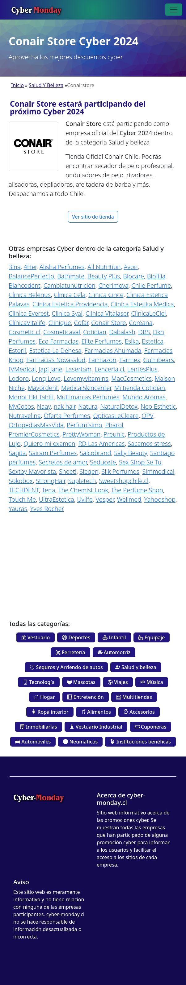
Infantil (114, 637)
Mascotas (81, 682)
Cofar (81, 322)
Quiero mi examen (49, 443)
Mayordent (42, 388)
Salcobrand (95, 453)
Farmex (129, 360)
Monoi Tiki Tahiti (31, 397)
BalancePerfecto (31, 276)
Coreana (140, 322)
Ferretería (70, 652)
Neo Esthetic (158, 406)
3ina (15, 267)
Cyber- (38, 797)
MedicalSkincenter (86, 388)
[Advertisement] (93, 561)
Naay (44, 406)
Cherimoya (113, 285)
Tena (48, 490)
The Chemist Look (83, 490)
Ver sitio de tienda (93, 216)
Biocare (133, 276)
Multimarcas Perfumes (88, 397)
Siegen (89, 471)
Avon (130, 267)
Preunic (114, 434)
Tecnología (38, 682)
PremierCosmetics (34, 434)
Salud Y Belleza (46, 85)
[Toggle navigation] (173, 9)
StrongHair (50, 481)
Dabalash (122, 332)
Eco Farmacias (58, 341)
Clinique (60, 322)
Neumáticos (80, 741)
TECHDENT (24, 490)
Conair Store (108, 322)
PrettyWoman (81, 434)
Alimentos (96, 711)
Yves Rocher (46, 508)
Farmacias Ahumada (112, 350)
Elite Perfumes (102, 341)
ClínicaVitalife (27, 322)
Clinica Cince (105, 295)
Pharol (114, 425)
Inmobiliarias (38, 726)
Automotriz (114, 652)
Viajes (118, 682)
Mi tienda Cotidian (139, 388)
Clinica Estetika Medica (142, 304)
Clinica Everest (29, 313)
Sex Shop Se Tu (140, 462)
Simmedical (158, 471)
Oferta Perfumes (67, 415)
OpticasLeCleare (115, 415)
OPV (147, 415)
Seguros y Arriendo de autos (66, 667)
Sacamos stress (149, 443)
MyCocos (21, 406)
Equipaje (151, 637)
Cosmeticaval (61, 332)
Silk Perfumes (120, 471)
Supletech (82, 481)
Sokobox (21, 481)
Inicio (17, 85)
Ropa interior (50, 711)
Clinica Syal (67, 313)
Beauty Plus (103, 276)
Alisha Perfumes (62, 267)
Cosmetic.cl (24, 332)
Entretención (85, 697)
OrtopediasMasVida (36, 425)
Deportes (76, 637)
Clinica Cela (70, 295)
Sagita (17, 453)
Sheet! (68, 471)
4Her (29, 267)
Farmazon (102, 360)
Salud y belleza (135, 667)
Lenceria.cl (109, 369)
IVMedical (22, 369)
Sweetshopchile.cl (123, 481)
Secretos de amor (63, 462)
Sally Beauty (130, 453)
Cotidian (94, 332)
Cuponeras (151, 726)
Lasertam (79, 369)
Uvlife (84, 499)
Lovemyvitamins (86, 378)
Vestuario (35, 637)
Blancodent (24, 285)
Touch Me (22, 499)
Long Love (46, 378)
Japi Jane (50, 369)
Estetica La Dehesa (55, 350)
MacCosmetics (131, 378)
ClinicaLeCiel (148, 313)
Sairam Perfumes (53, 453)
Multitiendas (134, 697)
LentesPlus (142, 369)
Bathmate (70, 276)
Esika (132, 341)
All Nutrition (104, 267)
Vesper (104, 499)
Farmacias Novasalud (55, 360)
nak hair (64, 406)
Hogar (44, 697)
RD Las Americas (101, 443)
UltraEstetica (56, 499)
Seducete (103, 462)
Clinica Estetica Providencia (70, 304)
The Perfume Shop (137, 490)
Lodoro (19, 378)
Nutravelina (25, 415)
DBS (144, 332)
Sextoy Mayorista (32, 471)
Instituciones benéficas (140, 741)
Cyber (36, 10)
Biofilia (156, 276)
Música (151, 682)
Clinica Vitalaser (107, 313)
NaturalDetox (118, 406)
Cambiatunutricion (69, 285)
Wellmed (129, 499)
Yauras (18, 508)
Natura (87, 406)
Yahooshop (159, 499)
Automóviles (33, 741)
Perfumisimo (84, 425)
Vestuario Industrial (96, 726)
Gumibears (158, 360)
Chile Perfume (151, 285)
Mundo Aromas (144, 397)
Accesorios (139, 711)
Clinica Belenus (30, 295)
